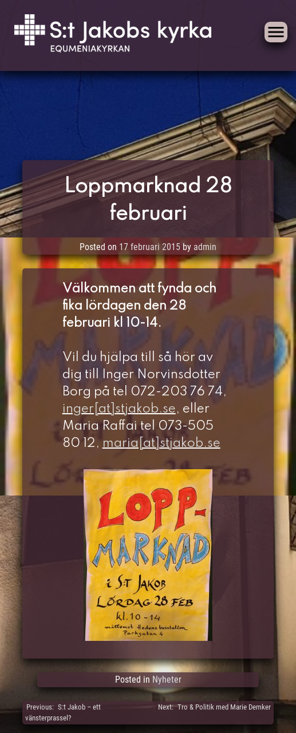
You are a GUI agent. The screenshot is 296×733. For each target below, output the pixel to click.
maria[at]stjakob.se (161, 443)
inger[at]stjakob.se (119, 409)
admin (205, 246)
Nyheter (166, 679)
